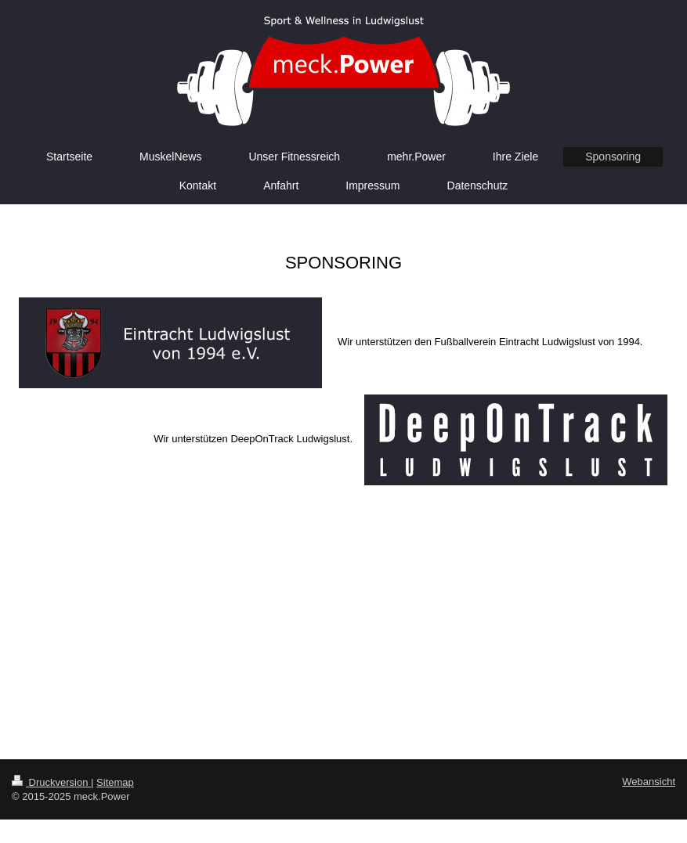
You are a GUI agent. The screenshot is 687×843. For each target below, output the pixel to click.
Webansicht (648, 781)
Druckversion (51, 782)
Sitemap (115, 782)
